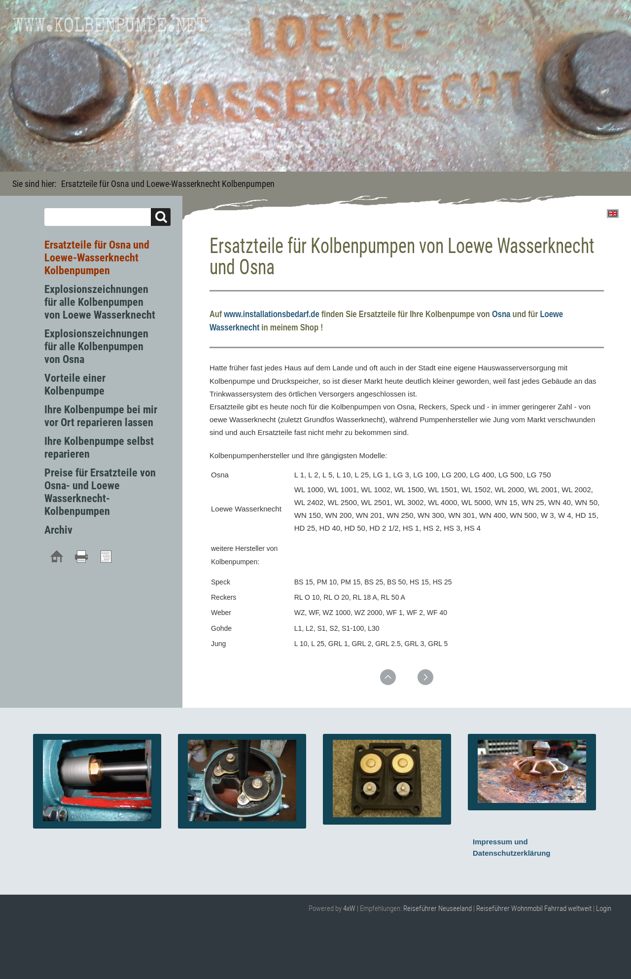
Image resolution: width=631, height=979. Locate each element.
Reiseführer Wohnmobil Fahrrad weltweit (534, 908)
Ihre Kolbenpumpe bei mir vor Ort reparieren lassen (100, 416)
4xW (349, 908)
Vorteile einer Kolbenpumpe (74, 384)
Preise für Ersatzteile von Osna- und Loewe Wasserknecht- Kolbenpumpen (100, 492)
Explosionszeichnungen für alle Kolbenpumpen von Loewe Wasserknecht (99, 302)
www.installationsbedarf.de (271, 314)
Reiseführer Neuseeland (437, 908)
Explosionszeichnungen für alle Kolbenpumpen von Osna (96, 346)
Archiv (58, 530)
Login (603, 908)
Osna (501, 314)
